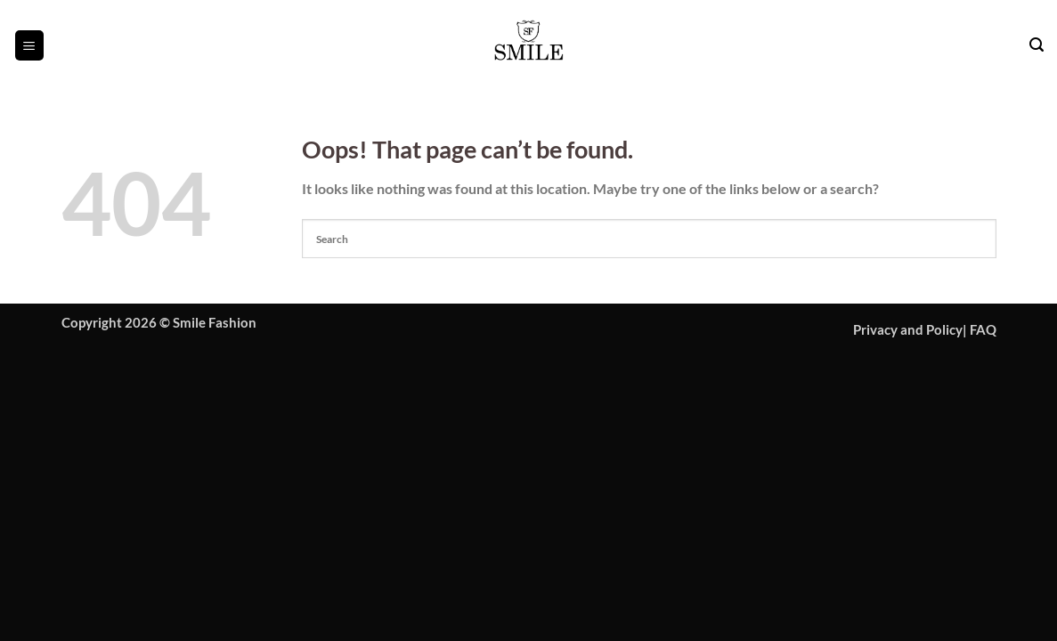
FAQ (983, 329)
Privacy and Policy (908, 329)
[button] (29, 45)
